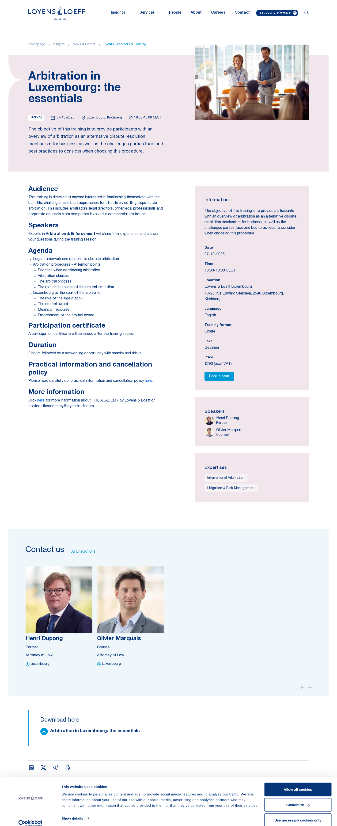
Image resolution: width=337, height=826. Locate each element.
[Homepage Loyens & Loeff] (56, 13)
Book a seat (219, 376)
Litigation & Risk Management (231, 488)
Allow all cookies (298, 783)
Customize (298, 798)
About (196, 13)
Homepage (36, 44)
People (175, 13)
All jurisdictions (85, 552)
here (148, 381)
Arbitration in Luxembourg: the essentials (95, 731)
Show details (72, 812)
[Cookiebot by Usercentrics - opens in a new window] (30, 816)
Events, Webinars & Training (125, 44)
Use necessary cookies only (297, 813)
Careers (218, 13)
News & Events (84, 44)
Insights (59, 44)
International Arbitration (226, 478)
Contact (242, 13)
